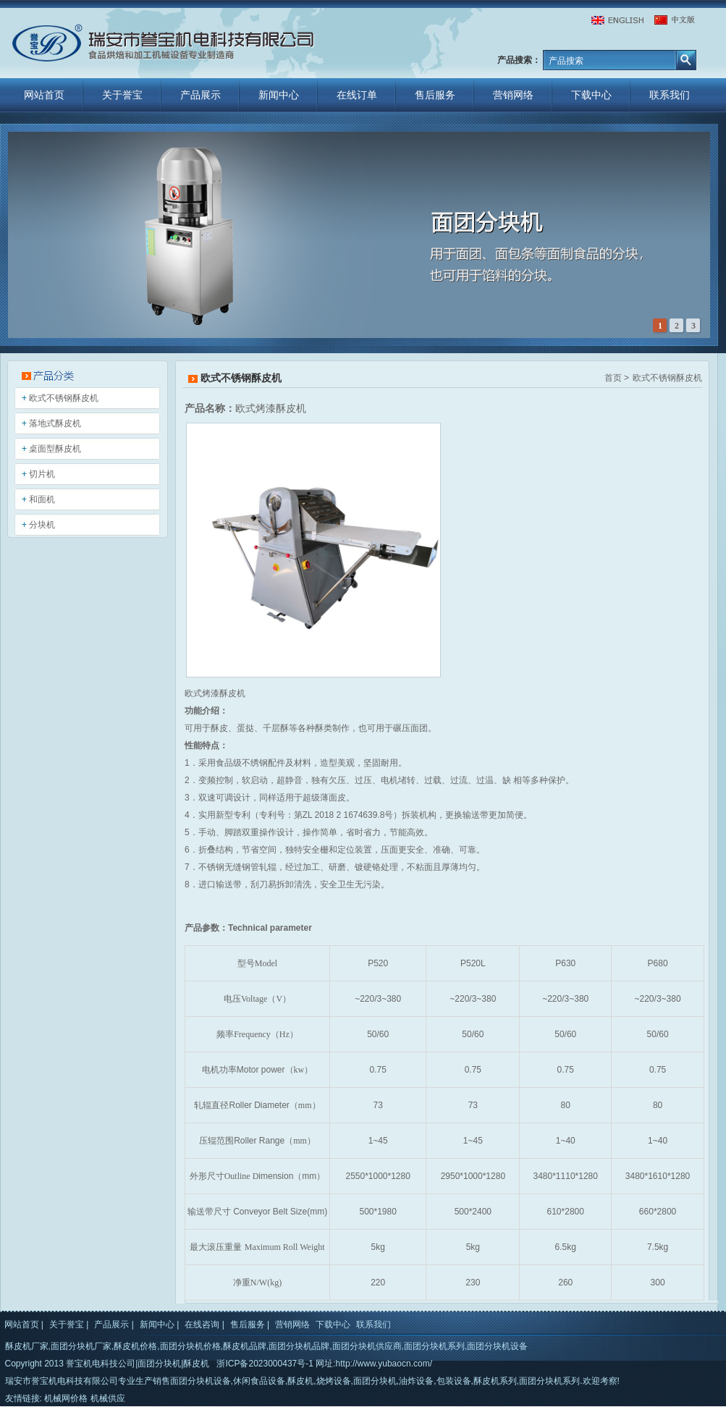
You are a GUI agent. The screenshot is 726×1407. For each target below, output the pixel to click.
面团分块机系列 (434, 1346)
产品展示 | (113, 1324)
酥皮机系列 (495, 1381)
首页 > (616, 378)
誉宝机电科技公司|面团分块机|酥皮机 (137, 1364)
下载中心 (591, 95)
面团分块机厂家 (81, 1346)
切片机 (42, 474)
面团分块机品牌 (299, 1346)
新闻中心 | (159, 1324)
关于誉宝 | (68, 1324)
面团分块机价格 (190, 1346)
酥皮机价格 (135, 1346)
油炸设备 (416, 1381)
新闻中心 (278, 95)
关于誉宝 (122, 95)
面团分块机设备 (497, 1346)
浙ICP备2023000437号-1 (264, 1364)
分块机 (42, 525)
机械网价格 (66, 1398)
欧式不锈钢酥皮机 (63, 398)
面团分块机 (375, 1381)
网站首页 (44, 95)
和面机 (42, 499)
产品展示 (200, 95)
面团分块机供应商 (367, 1346)
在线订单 (357, 95)
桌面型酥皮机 (55, 449)
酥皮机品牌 (244, 1346)
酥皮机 (300, 1381)
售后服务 (435, 95)
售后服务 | (249, 1324)
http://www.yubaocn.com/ (384, 1364)
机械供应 (107, 1398)
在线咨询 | (204, 1324)
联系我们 (669, 95)
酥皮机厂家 (26, 1346)
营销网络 (513, 95)
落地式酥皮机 (55, 423)
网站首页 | (23, 1324)
